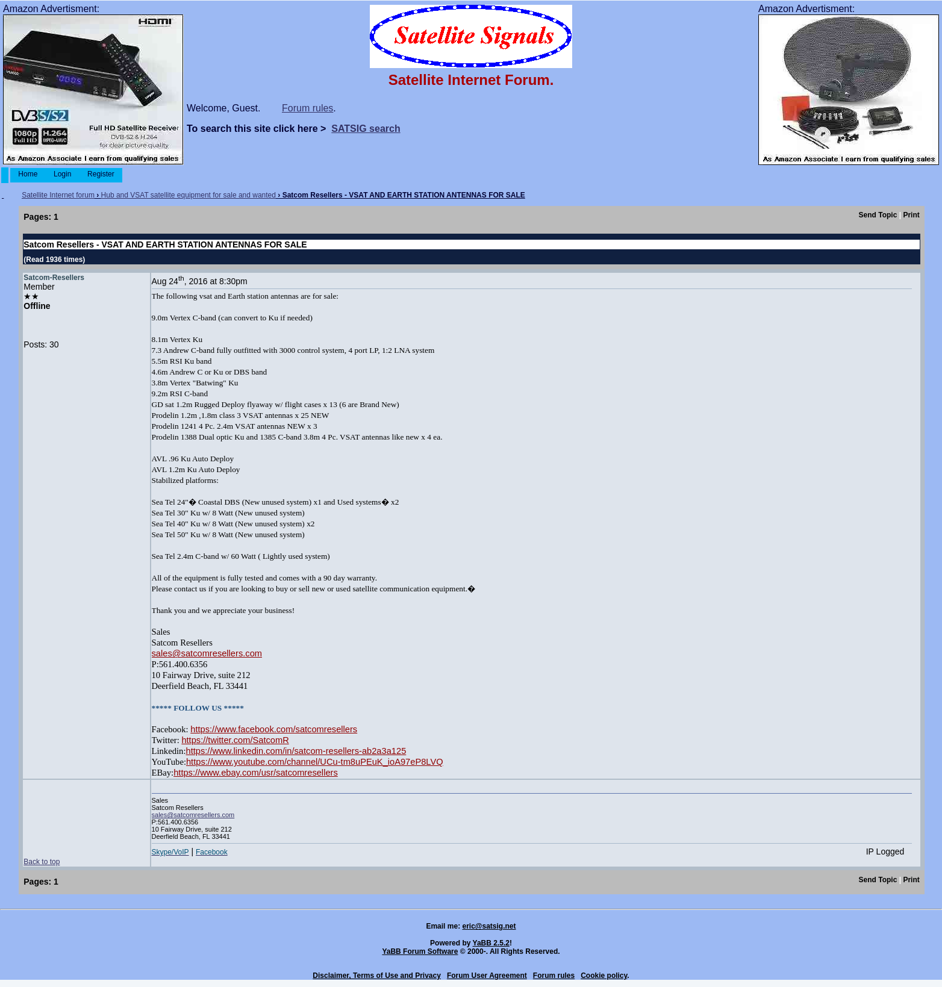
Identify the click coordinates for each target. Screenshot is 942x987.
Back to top (41, 862)
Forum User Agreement (487, 975)
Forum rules (307, 108)
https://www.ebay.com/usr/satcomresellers (255, 772)
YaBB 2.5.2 (491, 943)
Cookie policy (604, 975)
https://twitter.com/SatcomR (235, 740)
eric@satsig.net (489, 926)
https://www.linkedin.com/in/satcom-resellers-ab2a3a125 (296, 751)
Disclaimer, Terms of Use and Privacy (377, 975)
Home (28, 174)
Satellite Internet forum (58, 195)
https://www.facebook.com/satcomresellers (273, 729)
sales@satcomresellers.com (207, 653)
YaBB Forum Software (420, 951)
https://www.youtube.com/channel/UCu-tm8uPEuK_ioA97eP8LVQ (314, 762)
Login (63, 174)
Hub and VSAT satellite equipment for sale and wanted (188, 195)
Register (101, 174)
